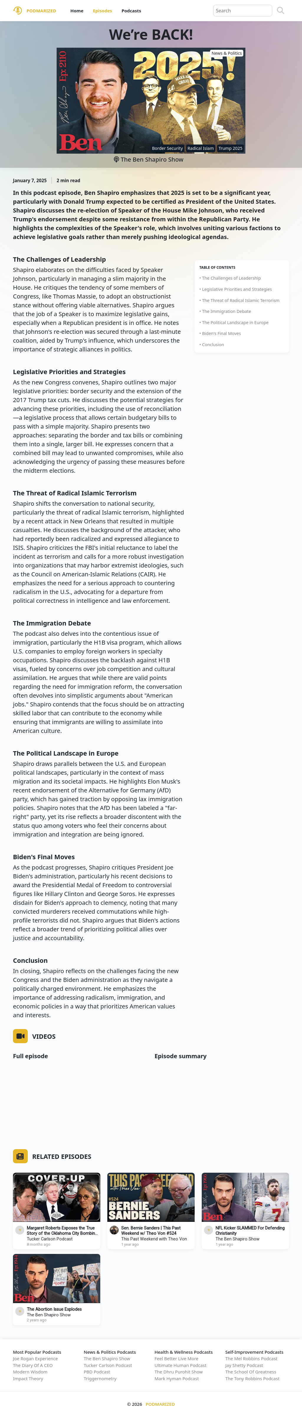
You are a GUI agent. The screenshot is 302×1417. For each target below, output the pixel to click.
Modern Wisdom (30, 1372)
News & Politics (226, 53)
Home (76, 11)
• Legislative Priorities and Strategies (235, 289)
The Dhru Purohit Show (179, 1372)
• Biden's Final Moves (220, 333)
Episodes (102, 11)
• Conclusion (211, 344)
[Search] (280, 10)
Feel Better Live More (176, 1358)
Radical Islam (201, 148)
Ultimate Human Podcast (180, 1365)
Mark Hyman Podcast (177, 1378)
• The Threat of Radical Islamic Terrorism (239, 300)
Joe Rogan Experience (35, 1358)
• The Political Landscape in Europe (234, 322)
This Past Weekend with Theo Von (154, 1239)
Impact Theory (28, 1378)
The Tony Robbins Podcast (252, 1378)
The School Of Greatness (250, 1372)
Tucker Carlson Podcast (50, 1239)
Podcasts (131, 11)
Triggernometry (100, 1378)
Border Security (167, 148)
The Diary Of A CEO (33, 1365)
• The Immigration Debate (225, 311)
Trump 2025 (230, 148)
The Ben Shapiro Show (148, 159)
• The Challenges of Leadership (230, 278)
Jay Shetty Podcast (244, 1365)
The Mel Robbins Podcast (251, 1358)
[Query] (242, 10)
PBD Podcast (97, 1372)
